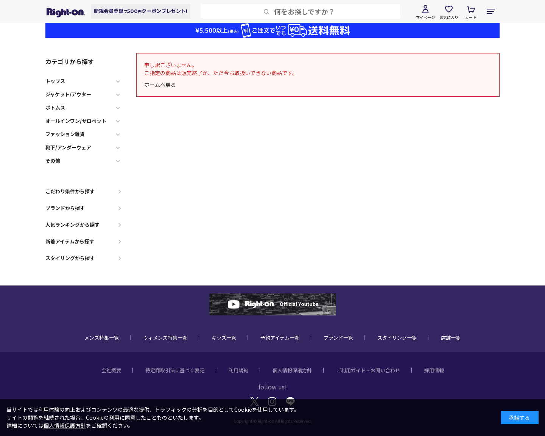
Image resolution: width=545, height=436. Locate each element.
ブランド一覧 (338, 337)
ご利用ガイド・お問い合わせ (368, 370)
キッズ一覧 (224, 337)
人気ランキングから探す (72, 224)
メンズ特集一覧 (101, 337)
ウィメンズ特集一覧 (165, 337)
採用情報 (434, 370)
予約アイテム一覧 (279, 337)
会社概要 (111, 370)
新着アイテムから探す (69, 241)
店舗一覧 (451, 337)
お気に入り (448, 17)
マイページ (425, 17)
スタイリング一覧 (397, 337)
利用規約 (238, 370)
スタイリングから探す (70, 258)
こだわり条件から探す (70, 191)
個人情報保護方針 (292, 370)
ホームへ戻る (160, 84)
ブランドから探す (65, 208)
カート (470, 17)
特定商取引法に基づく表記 (174, 370)
